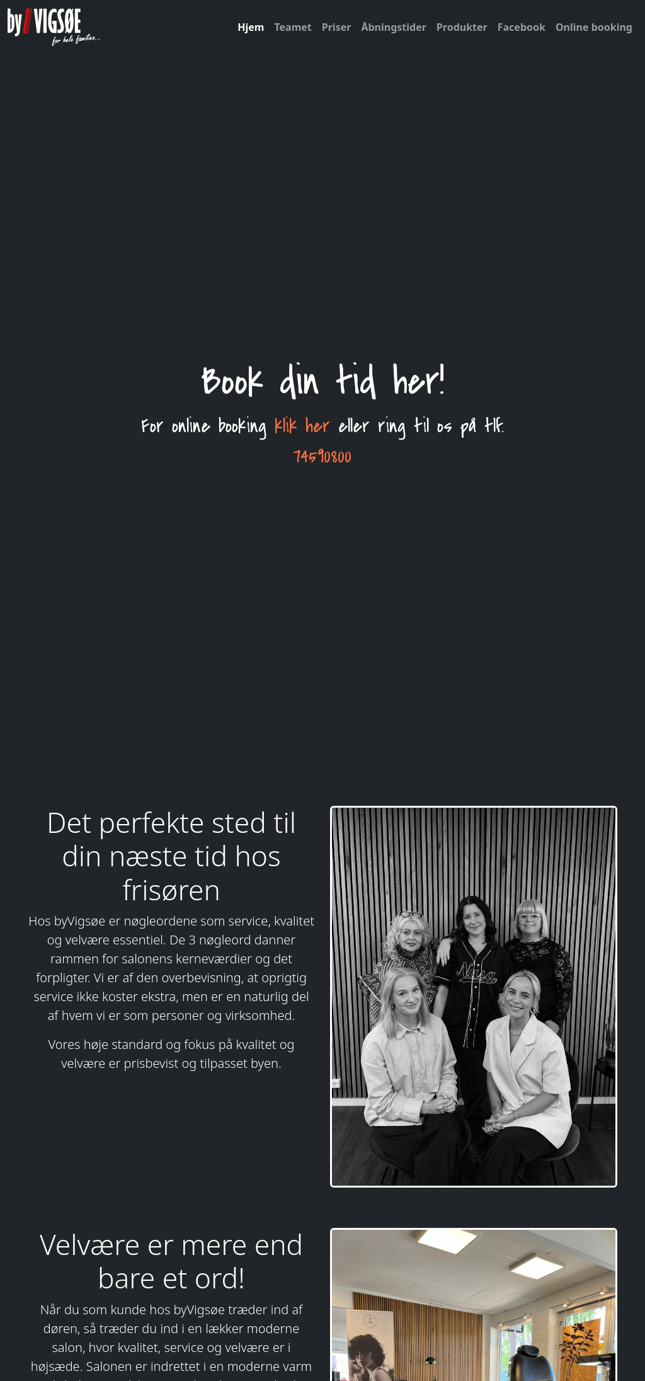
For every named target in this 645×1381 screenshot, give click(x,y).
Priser (336, 27)
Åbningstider (393, 27)
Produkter (462, 27)
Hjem (250, 27)
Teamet (292, 27)
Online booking (594, 27)
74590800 (322, 456)
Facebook (521, 27)
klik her (302, 426)
